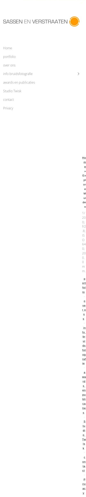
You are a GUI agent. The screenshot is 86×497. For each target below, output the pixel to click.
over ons (9, 65)
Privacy (8, 108)
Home (7, 48)
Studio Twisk (12, 91)
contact (8, 99)
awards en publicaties (19, 82)
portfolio (9, 56)
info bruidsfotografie (18, 74)
